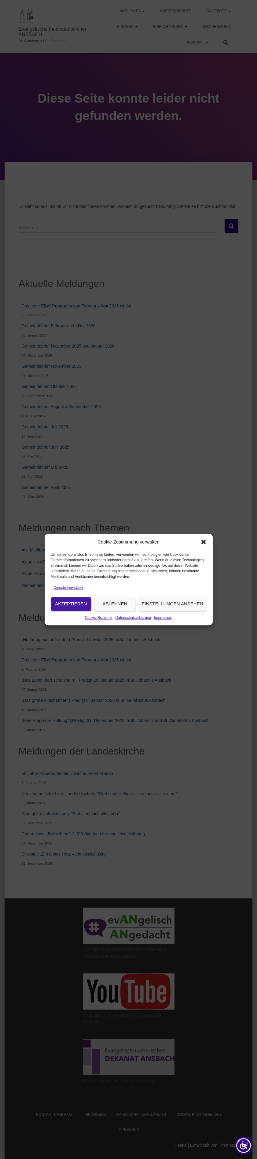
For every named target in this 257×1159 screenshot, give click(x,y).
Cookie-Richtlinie (98, 628)
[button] (203, 552)
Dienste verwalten (68, 598)
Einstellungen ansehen (172, 614)
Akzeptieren (71, 614)
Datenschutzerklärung (133, 628)
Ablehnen (114, 614)
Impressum (163, 628)
